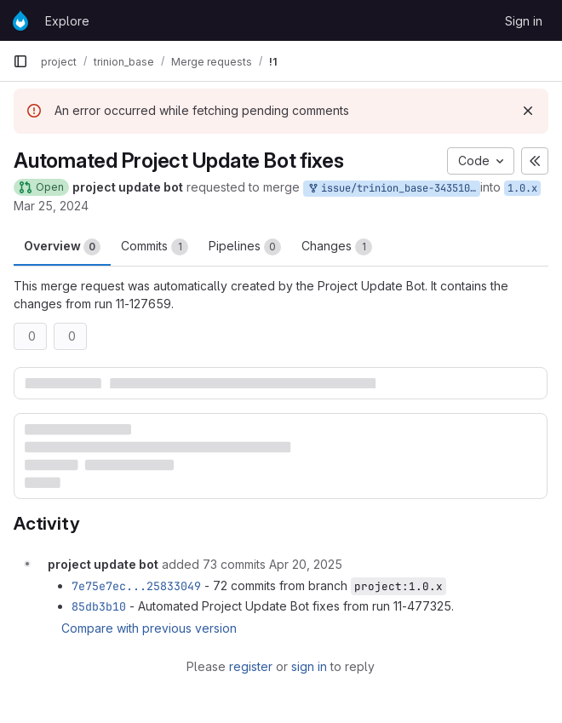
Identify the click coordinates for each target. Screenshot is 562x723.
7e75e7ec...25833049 (136, 586)
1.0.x (522, 188)
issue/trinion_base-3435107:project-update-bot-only (393, 188)
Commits (154, 246)
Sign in (523, 21)
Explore (67, 21)
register (250, 666)
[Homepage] (20, 20)
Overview (62, 246)
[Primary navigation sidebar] (20, 61)
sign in (309, 666)
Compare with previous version (149, 628)
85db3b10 (99, 606)
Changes (336, 246)
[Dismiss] (528, 110)
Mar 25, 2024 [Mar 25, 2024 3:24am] (51, 205)
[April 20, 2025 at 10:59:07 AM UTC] (305, 564)
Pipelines (245, 246)
